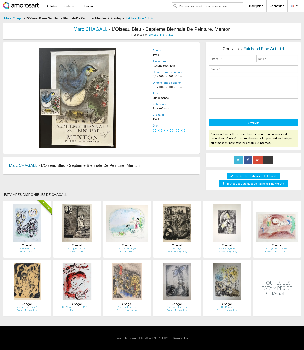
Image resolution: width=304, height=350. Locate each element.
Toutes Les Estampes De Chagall (253, 176)
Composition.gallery (177, 251)
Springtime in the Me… (277, 248)
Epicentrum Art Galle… (277, 251)
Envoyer (253, 122)
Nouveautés (90, 6)
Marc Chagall (13, 18)
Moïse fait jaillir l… (127, 307)
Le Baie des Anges (127, 248)
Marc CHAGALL (90, 29)
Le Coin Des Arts (27, 251)
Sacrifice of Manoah (177, 307)
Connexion (277, 6)
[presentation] (239, 109)
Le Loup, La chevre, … (77, 248)
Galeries (70, 6)
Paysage (177, 248)
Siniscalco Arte (77, 251)
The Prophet (227, 307)
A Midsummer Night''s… (27, 307)
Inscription (256, 6)
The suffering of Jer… (227, 248)
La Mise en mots (27, 248)
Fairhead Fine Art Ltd (140, 18)
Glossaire (178, 337)
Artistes (52, 6)
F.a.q (186, 337)
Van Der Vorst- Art (127, 251)
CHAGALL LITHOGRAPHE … (77, 307)
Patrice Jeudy (77, 310)
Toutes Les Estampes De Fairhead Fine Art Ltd (253, 183)
